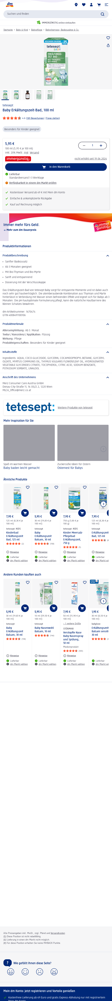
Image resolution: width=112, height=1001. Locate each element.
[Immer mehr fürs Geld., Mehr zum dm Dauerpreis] (56, 227)
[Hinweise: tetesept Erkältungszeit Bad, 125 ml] (98, 552)
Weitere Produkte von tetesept (49, 408)
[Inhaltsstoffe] (56, 352)
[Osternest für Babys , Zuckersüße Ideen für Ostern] (83, 449)
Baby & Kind (22, 30)
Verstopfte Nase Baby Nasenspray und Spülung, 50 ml (73, 638)
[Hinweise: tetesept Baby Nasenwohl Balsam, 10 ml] (41, 655)
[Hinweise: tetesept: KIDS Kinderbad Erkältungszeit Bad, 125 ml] (12, 552)
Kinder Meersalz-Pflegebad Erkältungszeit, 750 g (73, 538)
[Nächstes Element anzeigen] (103, 504)
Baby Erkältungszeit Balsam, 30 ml (43, 536)
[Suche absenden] (102, 14)
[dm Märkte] (76, 5)
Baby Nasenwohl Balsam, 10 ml (44, 630)
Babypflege (36, 30)
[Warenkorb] (99, 5)
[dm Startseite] (9, 5)
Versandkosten (58, 933)
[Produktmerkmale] (56, 324)
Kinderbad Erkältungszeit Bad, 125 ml (14, 536)
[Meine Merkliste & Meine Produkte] (84, 5)
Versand (34, 152)
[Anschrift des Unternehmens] (56, 377)
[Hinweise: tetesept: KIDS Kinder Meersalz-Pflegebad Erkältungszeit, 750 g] (69, 552)
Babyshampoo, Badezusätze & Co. (62, 30)
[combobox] (56, 14)
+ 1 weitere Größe (72, 623)
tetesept (8, 105)
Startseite (8, 30)
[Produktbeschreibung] (56, 255)
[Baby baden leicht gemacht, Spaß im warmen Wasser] (29, 449)
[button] (106, 5)
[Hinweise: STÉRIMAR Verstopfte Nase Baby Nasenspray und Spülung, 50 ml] (69, 655)
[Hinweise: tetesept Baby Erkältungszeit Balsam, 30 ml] (41, 552)
